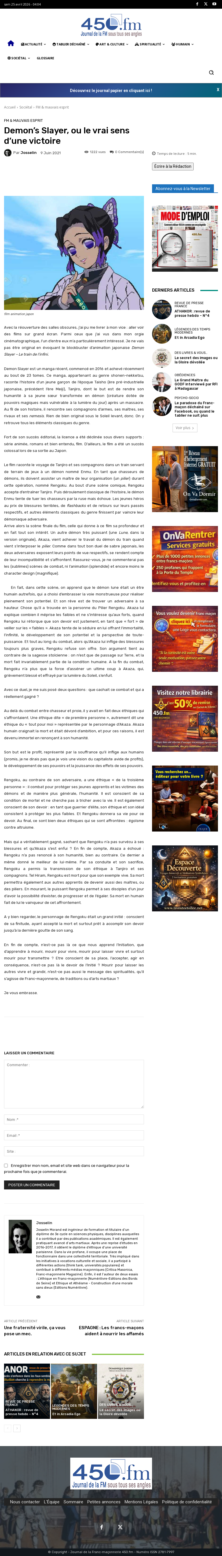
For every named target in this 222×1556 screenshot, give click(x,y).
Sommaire (73, 1501)
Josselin (29, 153)
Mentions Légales (141, 1501)
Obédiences (185, 375)
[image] (185, 239)
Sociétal (25, 107)
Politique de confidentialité (187, 1501)
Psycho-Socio (187, 398)
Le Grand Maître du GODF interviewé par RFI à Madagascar (195, 384)
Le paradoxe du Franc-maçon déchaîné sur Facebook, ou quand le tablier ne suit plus (193, 408)
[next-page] (17, 1428)
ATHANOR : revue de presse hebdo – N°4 (21, 1412)
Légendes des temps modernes (70, 1407)
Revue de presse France (20, 1403)
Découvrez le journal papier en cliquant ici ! (111, 90)
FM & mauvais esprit (52, 107)
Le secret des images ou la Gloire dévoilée (119, 1412)
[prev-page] (7, 1428)
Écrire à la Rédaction (172, 166)
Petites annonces (104, 1501)
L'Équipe (52, 1501)
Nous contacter (25, 1501)
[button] (211, 72)
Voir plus (185, 427)
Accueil (10, 107)
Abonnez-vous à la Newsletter (183, 188)
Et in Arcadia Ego (66, 1414)
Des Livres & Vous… (116, 1405)
